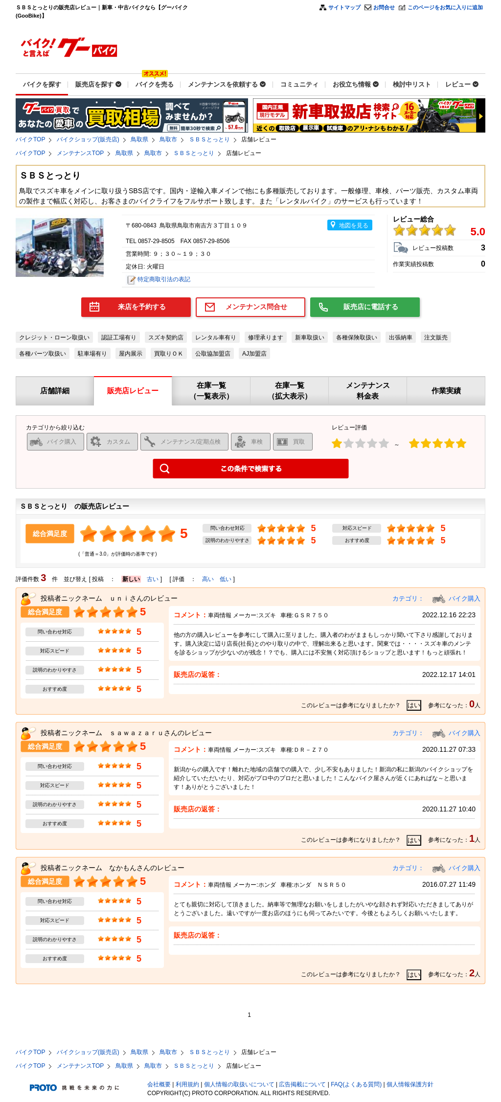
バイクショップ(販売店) (88, 139)
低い (225, 579)
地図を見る (353, 225)
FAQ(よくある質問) (356, 1084)
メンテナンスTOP (80, 153)
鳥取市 (168, 139)
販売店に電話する (370, 307)
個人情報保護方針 (410, 1084)
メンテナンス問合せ (256, 307)
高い (208, 579)
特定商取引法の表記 (163, 279)
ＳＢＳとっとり (209, 139)
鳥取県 (139, 139)
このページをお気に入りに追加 (445, 7)
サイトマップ (344, 7)
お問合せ (384, 7)
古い (153, 579)
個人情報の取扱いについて (239, 1084)
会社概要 (159, 1084)
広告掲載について (302, 1084)
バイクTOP (30, 139)
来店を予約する (142, 307)
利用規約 (187, 1084)
